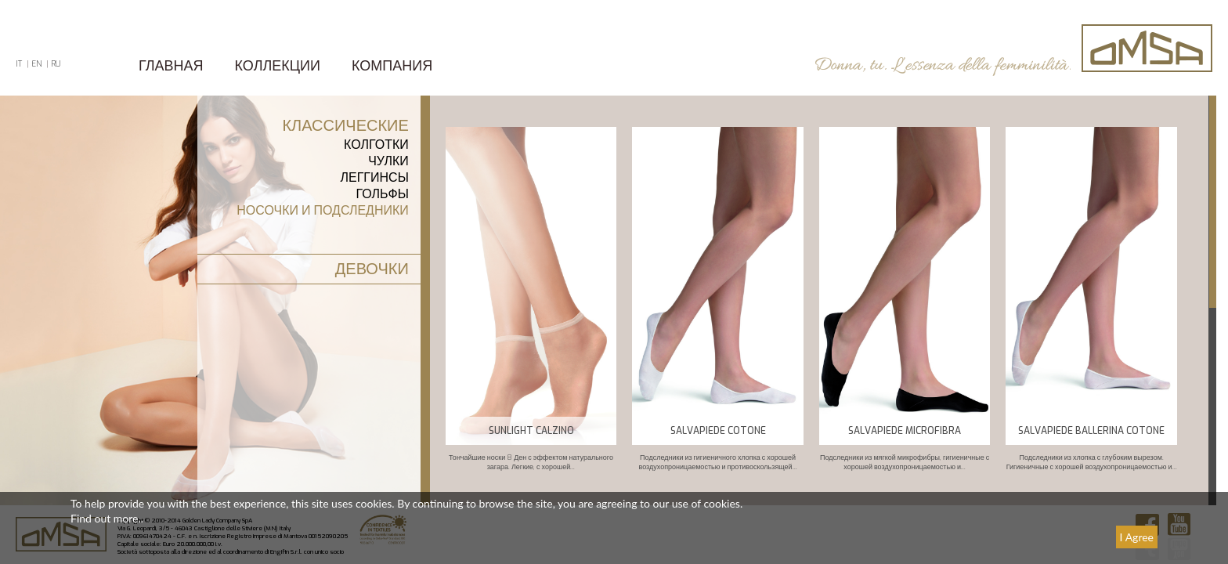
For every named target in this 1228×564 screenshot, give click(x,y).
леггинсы (375, 177)
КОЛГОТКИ (376, 144)
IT (19, 64)
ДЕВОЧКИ (372, 269)
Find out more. (105, 518)
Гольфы (382, 194)
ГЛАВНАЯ (171, 65)
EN (36, 64)
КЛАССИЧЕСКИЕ (345, 125)
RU (55, 64)
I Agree (1137, 537)
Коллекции (277, 65)
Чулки (388, 161)
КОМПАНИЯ (392, 65)
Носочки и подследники (323, 210)
